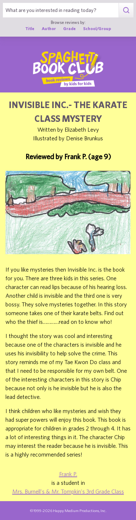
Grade (69, 28)
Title (29, 28)
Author (49, 28)
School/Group (97, 28)
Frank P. (68, 474)
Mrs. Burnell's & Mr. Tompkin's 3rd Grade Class (68, 491)
